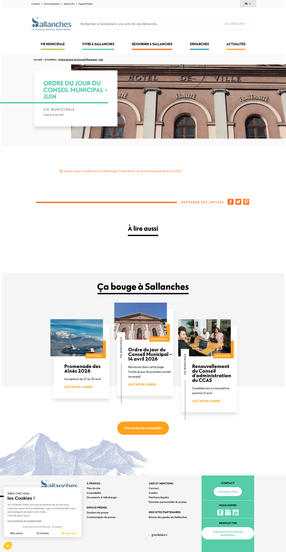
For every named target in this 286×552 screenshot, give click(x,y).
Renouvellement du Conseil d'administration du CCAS (211, 373)
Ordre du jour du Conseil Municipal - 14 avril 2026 (150, 354)
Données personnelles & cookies (168, 502)
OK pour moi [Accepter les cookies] (68, 533)
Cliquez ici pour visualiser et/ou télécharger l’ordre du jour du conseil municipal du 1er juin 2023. (123, 171)
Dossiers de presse (98, 512)
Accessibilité (94, 493)
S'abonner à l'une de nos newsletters (228, 533)
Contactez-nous (228, 491)
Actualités (235, 44)
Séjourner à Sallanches (152, 44)
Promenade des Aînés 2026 (82, 368)
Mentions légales (159, 497)
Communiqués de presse (101, 517)
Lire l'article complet (78, 386)
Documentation (52, 3)
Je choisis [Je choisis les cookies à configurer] (42, 533)
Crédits (153, 493)
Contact (35, 3)
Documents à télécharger (102, 497)
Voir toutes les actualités (143, 428)
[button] (7, 545)
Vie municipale (53, 44)
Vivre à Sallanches (98, 44)
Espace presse (85, 3)
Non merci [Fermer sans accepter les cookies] (16, 533)
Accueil (38, 59)
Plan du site (93, 488)
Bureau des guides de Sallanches (168, 517)
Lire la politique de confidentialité (24, 521)
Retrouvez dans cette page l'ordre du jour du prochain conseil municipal (149, 371)
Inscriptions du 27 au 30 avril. (82, 379)
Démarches (199, 44)
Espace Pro (69, 3)
